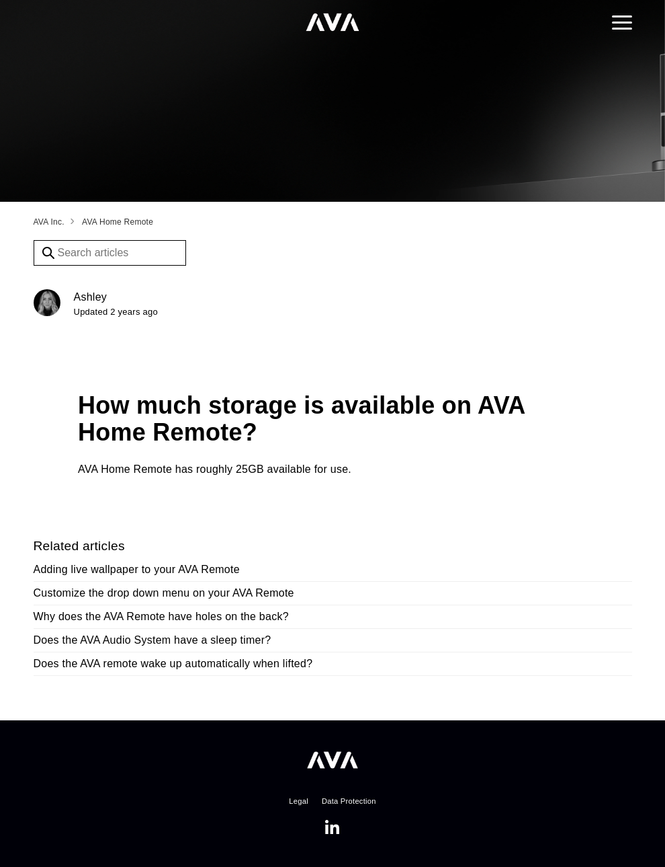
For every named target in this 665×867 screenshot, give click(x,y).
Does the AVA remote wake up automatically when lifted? (173, 663)
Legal (298, 801)
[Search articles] (110, 253)
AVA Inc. (49, 222)
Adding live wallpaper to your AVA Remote (137, 569)
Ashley (90, 297)
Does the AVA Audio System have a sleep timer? (152, 640)
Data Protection (349, 801)
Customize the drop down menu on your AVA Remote (164, 593)
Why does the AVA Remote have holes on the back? (161, 616)
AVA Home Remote (117, 222)
